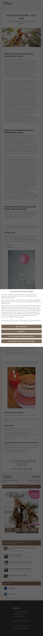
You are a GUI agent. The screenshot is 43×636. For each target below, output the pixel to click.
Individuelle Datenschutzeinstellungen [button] (21, 341)
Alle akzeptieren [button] (21, 326)
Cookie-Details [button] (13, 344)
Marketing (24, 320)
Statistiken (14, 320)
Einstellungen (5, 317)
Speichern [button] (21, 331)
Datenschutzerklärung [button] (22, 344)
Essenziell (5, 320)
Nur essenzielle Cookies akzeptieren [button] (21, 336)
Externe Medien (35, 320)
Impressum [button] (30, 344)
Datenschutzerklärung (7, 315)
